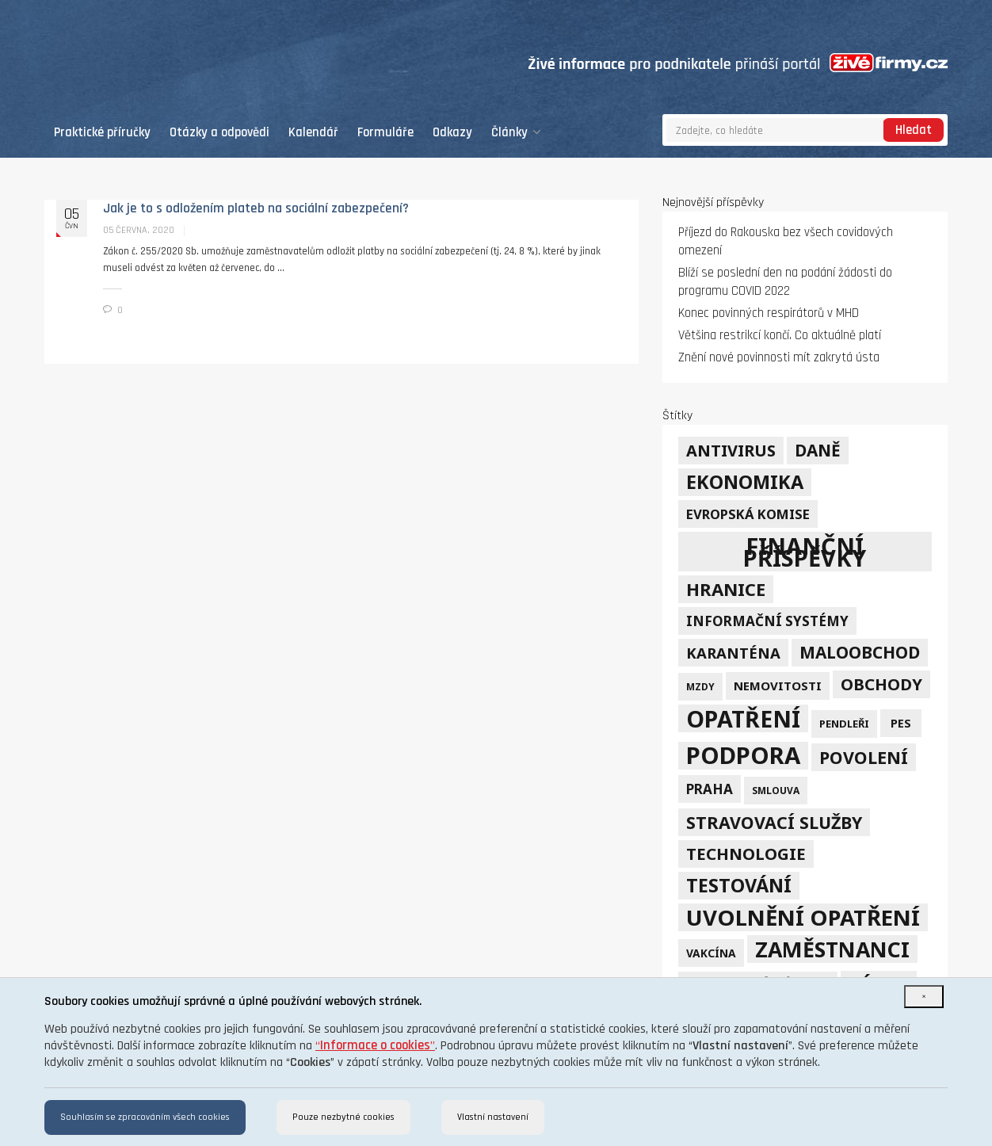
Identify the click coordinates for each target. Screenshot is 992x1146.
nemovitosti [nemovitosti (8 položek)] (778, 685)
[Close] (924, 996)
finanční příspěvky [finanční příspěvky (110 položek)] (804, 551)
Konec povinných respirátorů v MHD (768, 313)
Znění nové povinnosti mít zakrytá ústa (778, 358)
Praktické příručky (102, 132)
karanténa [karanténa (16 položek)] (733, 653)
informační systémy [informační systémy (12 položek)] (767, 621)
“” (375, 1045)
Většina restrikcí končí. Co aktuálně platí (779, 335)
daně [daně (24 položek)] (818, 450)
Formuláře (385, 132)
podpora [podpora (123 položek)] (743, 756)
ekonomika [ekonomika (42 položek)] (744, 482)
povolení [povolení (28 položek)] (863, 757)
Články (516, 132)
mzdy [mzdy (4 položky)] (700, 686)
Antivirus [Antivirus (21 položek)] (731, 450)
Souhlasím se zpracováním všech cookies (145, 1117)
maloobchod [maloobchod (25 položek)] (859, 652)
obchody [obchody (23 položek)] (881, 684)
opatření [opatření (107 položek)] (743, 718)
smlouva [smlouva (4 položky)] (775, 790)
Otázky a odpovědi (219, 132)
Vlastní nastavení (492, 1117)
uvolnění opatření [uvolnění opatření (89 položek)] (803, 917)
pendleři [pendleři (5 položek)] (844, 723)
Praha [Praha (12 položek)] (709, 789)
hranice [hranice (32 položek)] (725, 589)
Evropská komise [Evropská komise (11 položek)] (748, 514)
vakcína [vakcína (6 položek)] (711, 953)
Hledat (913, 130)
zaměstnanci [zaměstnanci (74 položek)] (832, 949)
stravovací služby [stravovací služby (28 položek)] (774, 822)
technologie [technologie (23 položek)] (746, 853)
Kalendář (313, 132)
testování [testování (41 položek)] (739, 885)
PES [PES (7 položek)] (901, 723)
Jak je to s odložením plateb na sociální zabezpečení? (256, 208)
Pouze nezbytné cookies (343, 1117)
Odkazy (452, 132)
